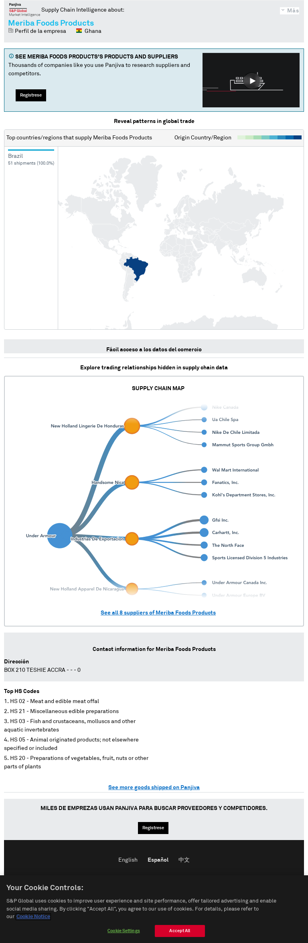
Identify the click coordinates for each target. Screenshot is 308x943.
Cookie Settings (123, 936)
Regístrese (31, 95)
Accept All (179, 936)
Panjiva (24, 9)
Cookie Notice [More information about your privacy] (33, 922)
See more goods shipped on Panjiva (154, 787)
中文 (184, 860)
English (128, 860)
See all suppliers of (158, 613)
